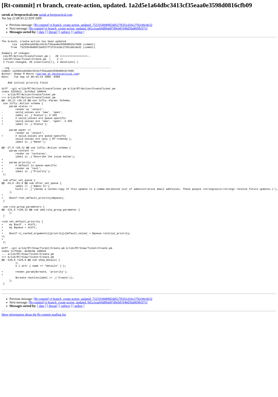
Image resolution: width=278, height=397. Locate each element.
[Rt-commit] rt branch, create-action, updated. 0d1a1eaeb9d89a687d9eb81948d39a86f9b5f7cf (88, 28)
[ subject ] (65, 32)
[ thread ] (52, 32)
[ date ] (41, 32)
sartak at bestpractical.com (55, 14)
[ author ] (78, 32)
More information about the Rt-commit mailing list (34, 364)
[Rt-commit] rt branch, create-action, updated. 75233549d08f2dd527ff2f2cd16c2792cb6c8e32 (93, 25)
